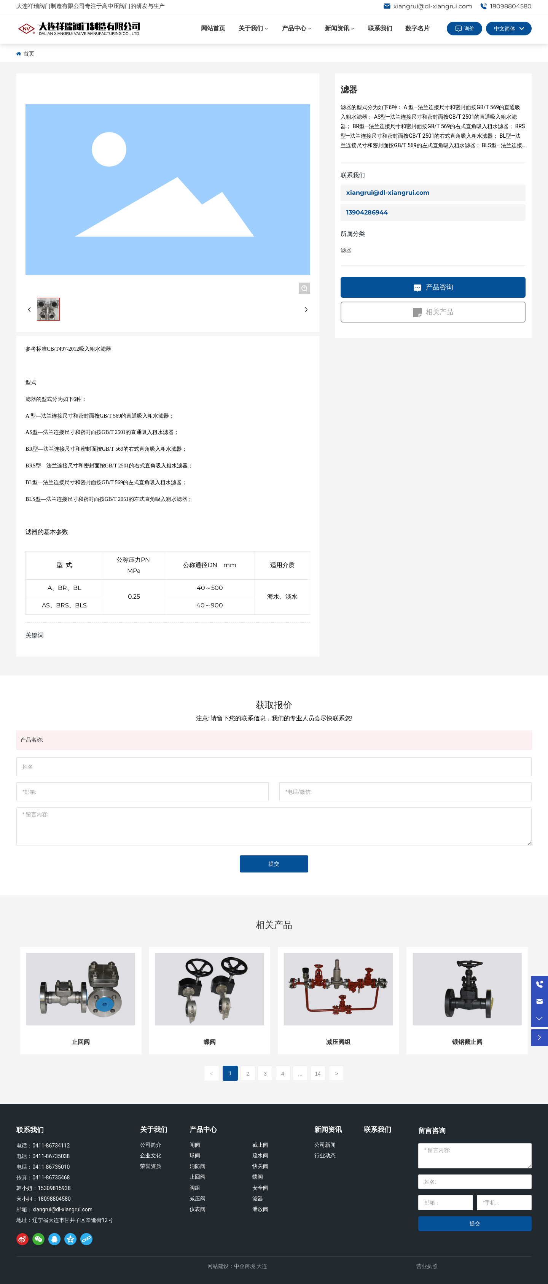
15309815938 (54, 1188)
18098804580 (506, 6)
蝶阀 (210, 1042)
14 (318, 1074)
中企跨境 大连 (250, 1266)
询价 (469, 28)
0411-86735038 (51, 1156)
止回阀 (81, 1042)
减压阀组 (338, 1042)
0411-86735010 (51, 1167)
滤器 (346, 250)
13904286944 (367, 212)
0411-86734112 (51, 1146)
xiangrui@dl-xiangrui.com (427, 6)
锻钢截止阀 (467, 1042)
